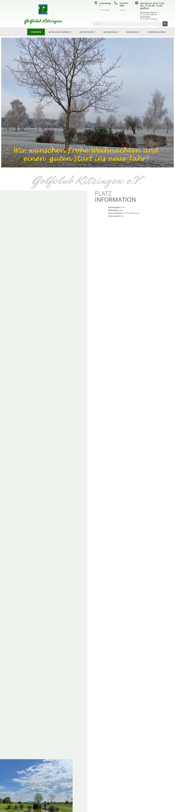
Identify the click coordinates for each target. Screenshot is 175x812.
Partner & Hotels (157, 32)
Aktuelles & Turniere (60, 32)
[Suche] (165, 23)
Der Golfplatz (87, 32)
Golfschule (134, 32)
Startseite (36, 32)
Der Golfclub (111, 32)
